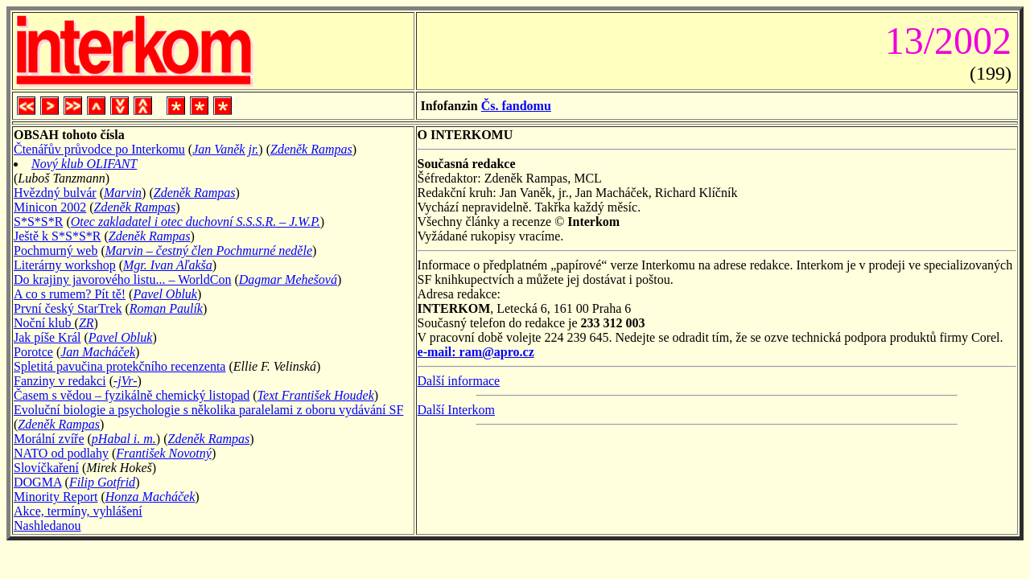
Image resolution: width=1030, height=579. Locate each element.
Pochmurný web (55, 250)
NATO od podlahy (61, 453)
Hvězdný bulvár (55, 192)
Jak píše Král (47, 337)
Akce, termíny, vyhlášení (78, 511)
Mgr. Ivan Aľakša (167, 265)
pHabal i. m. (124, 439)
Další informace (459, 381)
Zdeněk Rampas (311, 149)
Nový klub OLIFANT (84, 163)
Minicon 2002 (50, 207)
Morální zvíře (49, 439)
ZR (86, 323)
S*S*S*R (38, 221)
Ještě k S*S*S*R (57, 236)
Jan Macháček (97, 352)
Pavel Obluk (165, 294)
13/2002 (943, 40)
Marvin (123, 192)
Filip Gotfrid (102, 482)
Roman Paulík (166, 308)
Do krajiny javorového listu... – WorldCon (122, 279)
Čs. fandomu (516, 106)
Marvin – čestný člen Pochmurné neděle (208, 250)
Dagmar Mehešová (288, 279)
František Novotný (164, 453)
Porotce (33, 352)
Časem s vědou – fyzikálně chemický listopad (131, 395)
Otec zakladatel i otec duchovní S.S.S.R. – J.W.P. (195, 221)
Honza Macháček (150, 496)
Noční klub (44, 323)
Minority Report (55, 496)
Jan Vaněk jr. (225, 149)
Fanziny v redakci (60, 381)
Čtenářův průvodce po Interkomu (99, 149)
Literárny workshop (65, 265)
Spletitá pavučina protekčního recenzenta (119, 366)
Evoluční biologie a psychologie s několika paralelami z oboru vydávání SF (208, 410)
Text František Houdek (316, 395)
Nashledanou (47, 525)
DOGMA (38, 482)
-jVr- (125, 381)
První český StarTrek (68, 308)
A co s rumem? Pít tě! (70, 294)
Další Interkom (456, 410)
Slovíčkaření (46, 467)
